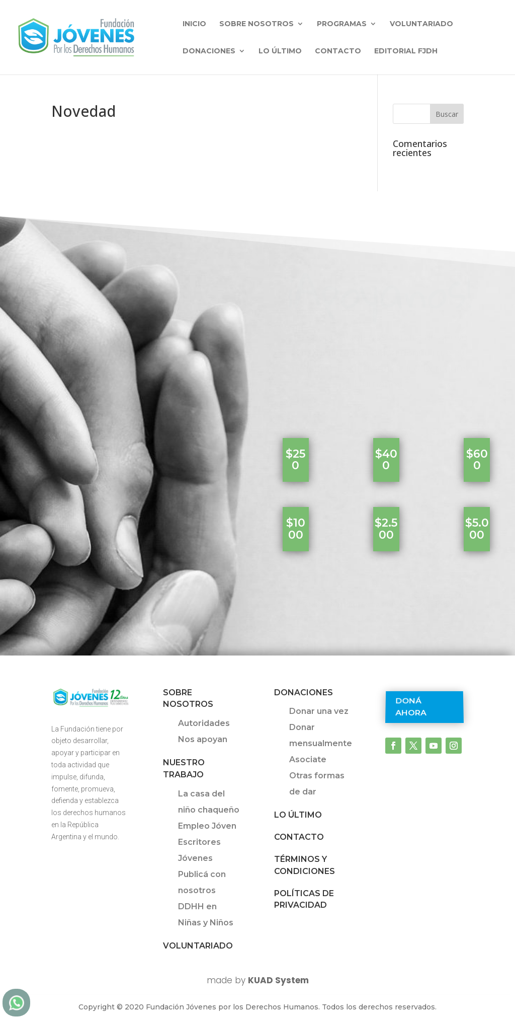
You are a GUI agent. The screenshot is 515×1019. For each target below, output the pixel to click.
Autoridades (204, 723)
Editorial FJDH (406, 51)
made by (258, 980)
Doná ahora (410, 706)
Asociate (307, 759)
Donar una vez (319, 711)
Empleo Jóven (207, 826)
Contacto (338, 51)
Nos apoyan (202, 739)
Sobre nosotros (256, 24)
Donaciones (209, 51)
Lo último (280, 51)
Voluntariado (421, 24)
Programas (342, 24)
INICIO (194, 24)
